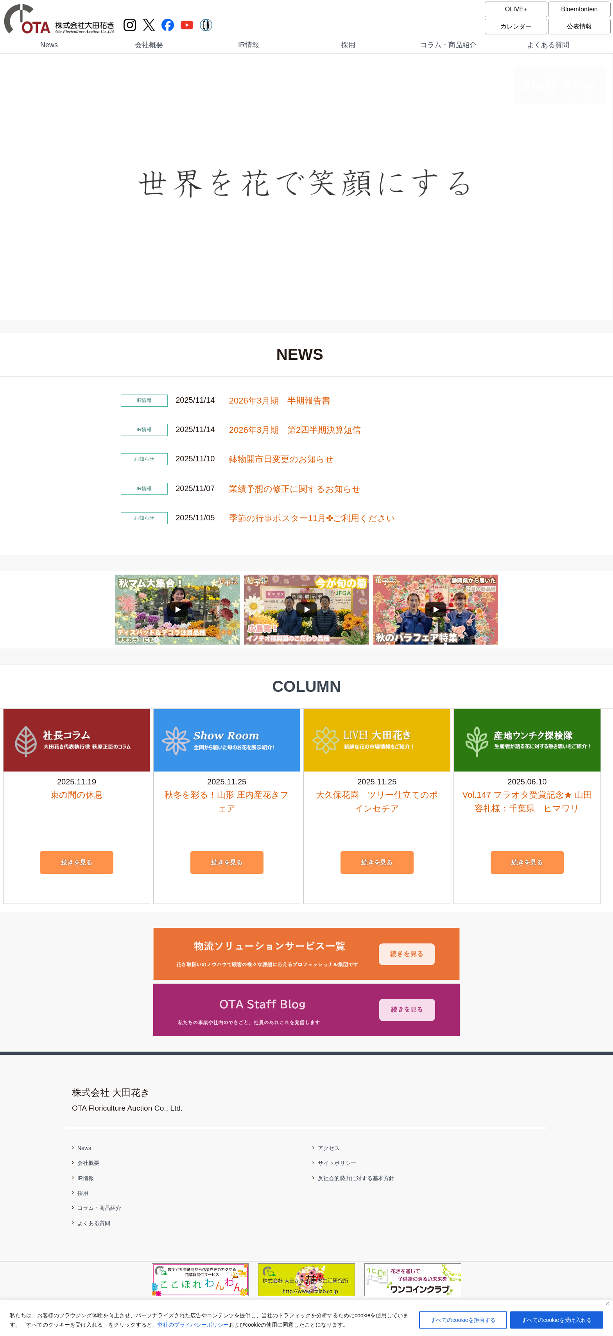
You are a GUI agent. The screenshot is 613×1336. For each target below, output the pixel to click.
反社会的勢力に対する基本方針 (356, 1178)
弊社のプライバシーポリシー (193, 1325)
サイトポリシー (337, 1163)
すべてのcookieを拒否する (462, 1320)
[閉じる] (607, 1303)
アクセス (329, 1148)
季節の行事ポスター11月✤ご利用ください (312, 518)
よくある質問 (548, 45)
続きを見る (76, 862)
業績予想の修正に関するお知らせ (295, 489)
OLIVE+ (516, 9)
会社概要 (149, 45)
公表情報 (579, 26)
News (49, 45)
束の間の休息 (76, 795)
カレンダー (516, 26)
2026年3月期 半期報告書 (279, 400)
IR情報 (248, 45)
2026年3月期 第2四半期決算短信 (295, 430)
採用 (348, 45)
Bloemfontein (579, 9)
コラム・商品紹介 (448, 45)
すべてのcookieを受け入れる (557, 1320)
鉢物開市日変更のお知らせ (281, 459)
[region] (306, 1318)
